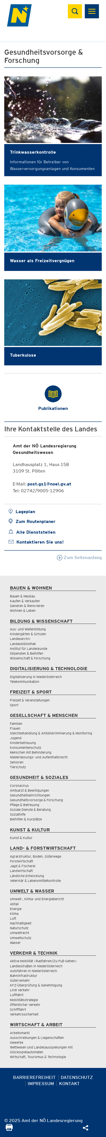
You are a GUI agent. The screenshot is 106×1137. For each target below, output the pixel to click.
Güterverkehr (20, 980)
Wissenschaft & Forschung (30, 658)
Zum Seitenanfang (79, 557)
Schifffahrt (18, 1009)
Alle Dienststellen (35, 532)
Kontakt (69, 1083)
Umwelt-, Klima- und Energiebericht (37, 899)
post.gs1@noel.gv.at (49, 484)
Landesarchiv (20, 639)
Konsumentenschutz (25, 747)
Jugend (15, 738)
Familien (16, 723)
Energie (15, 909)
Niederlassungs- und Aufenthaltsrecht (39, 757)
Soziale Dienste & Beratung (30, 809)
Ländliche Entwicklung (27, 876)
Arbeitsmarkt (20, 1033)
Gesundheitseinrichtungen (30, 795)
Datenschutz (77, 1077)
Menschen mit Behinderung (30, 752)
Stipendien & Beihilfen (26, 653)
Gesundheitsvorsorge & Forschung (36, 800)
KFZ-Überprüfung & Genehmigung (36, 985)
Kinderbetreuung (23, 743)
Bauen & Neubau (22, 596)
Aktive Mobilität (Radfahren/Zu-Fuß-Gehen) (43, 961)
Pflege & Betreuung (24, 805)
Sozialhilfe (17, 814)
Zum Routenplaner (35, 521)
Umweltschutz (20, 938)
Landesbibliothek (23, 644)
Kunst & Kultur (21, 838)
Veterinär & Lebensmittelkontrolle (35, 880)
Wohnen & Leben (23, 610)
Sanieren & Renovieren (27, 606)
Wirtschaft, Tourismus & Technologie (38, 1057)
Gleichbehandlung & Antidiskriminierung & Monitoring (51, 733)
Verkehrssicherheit (24, 1014)
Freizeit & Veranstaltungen (30, 700)
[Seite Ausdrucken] (9, 1129)
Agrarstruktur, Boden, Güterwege (35, 856)
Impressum (41, 1083)
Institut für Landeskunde (28, 648)
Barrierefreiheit (34, 1077)
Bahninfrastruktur (23, 975)
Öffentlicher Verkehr (25, 1005)
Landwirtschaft (21, 871)
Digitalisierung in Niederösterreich (36, 677)
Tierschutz (18, 767)
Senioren (16, 762)
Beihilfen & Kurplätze (26, 819)
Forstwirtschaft (21, 861)
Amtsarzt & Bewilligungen (29, 790)
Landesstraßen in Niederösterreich (36, 966)
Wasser (15, 942)
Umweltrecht (19, 933)
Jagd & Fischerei (22, 866)
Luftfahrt (16, 995)
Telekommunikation (24, 681)
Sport (14, 705)
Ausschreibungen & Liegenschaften (37, 1038)
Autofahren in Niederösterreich (33, 971)
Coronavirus (19, 785)
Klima (14, 913)
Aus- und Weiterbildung (28, 629)
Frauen (15, 728)
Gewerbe (16, 1042)
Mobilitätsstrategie (24, 1000)
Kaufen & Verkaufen (25, 601)
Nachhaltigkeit (20, 923)
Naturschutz (19, 928)
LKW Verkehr (20, 990)
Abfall (14, 904)
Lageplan (25, 511)
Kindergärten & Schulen (28, 634)
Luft (13, 918)
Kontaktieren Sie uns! (40, 542)
